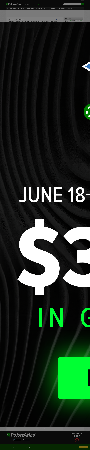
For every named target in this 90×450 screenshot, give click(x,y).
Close (89, 23)
